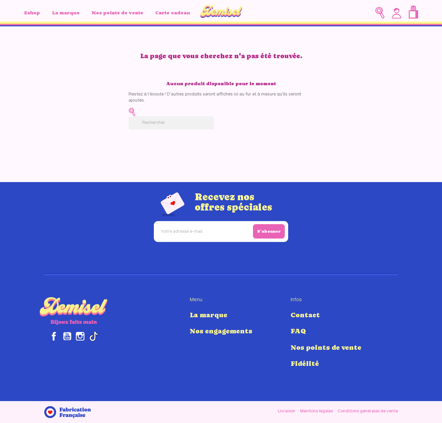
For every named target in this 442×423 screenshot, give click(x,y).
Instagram (80, 336)
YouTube (67, 336)
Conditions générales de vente (368, 411)
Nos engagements (221, 331)
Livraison (286, 411)
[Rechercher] (171, 122)
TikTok (93, 336)
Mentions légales (316, 411)
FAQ (298, 331)
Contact (305, 315)
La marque (66, 12)
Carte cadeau (172, 12)
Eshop (32, 12)
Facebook (54, 336)
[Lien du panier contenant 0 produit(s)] (413, 12)
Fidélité (305, 363)
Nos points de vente (117, 12)
